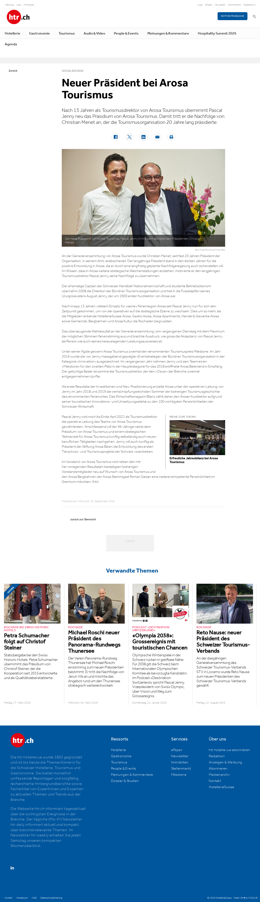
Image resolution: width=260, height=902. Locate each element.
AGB (34, 898)
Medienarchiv (249, 5)
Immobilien (29, 5)
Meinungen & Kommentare (168, 33)
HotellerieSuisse (221, 787)
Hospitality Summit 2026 (217, 33)
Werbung (9, 5)
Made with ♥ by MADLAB (245, 898)
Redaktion (217, 756)
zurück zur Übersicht (83, 519)
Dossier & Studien (125, 781)
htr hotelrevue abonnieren (229, 750)
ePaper (208, 5)
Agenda (11, 44)
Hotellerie (12, 33)
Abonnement (234, 5)
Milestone (179, 775)
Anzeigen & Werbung (225, 762)
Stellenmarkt (181, 768)
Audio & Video (94, 33)
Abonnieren (218, 768)
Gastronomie (39, 33)
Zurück (13, 70)
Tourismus (67, 33)
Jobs (18, 5)
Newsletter (220, 5)
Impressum (22, 898)
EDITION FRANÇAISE (232, 16)
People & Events (126, 33)
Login (200, 5)
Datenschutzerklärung (51, 898)
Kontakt (215, 781)
